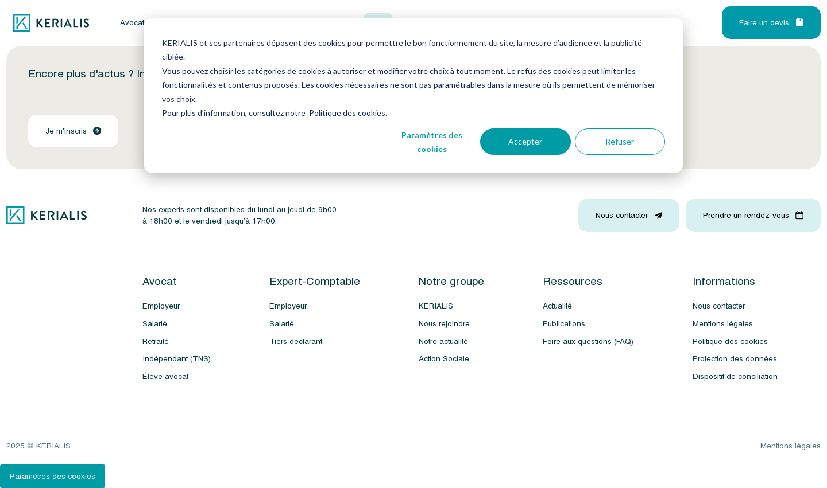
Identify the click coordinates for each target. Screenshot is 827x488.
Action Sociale (444, 359)
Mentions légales (723, 324)
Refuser (619, 141)
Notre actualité (443, 341)
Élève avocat (165, 376)
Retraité (155, 341)
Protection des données (735, 359)
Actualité (557, 306)
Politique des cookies (730, 341)
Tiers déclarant (295, 341)
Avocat (132, 23)
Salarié (154, 324)
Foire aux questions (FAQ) (588, 341)
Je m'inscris (73, 131)
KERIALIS (436, 306)
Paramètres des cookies (431, 142)
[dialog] (413, 95)
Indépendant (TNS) (176, 359)
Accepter (525, 141)
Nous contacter (719, 306)
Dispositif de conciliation (735, 376)
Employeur (161, 306)
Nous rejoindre (444, 324)
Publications (564, 324)
